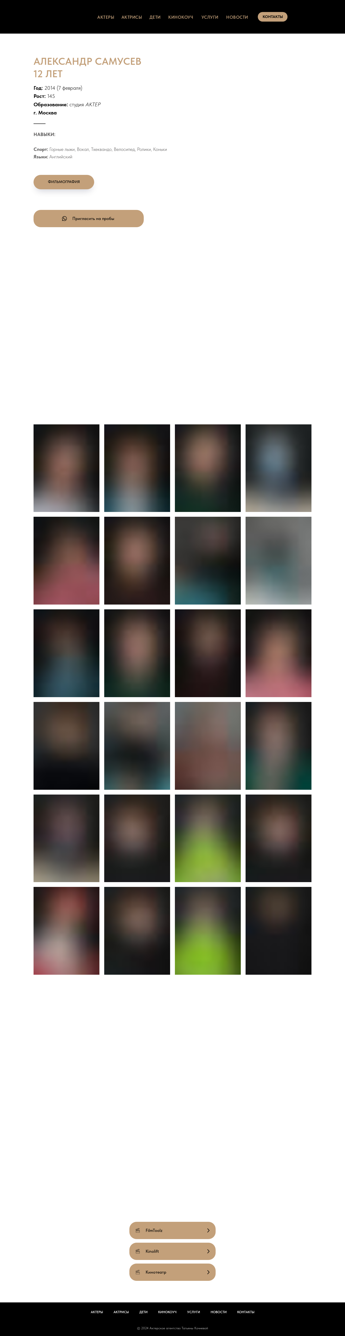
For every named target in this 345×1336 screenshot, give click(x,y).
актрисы (131, 17)
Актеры (97, 1312)
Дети (143, 1312)
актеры (105, 17)
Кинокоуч (167, 1312)
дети (155, 17)
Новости (219, 1312)
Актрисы (121, 1312)
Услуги (193, 1312)
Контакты (245, 1312)
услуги (209, 17)
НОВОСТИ (237, 17)
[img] (73, 17)
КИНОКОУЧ (180, 17)
